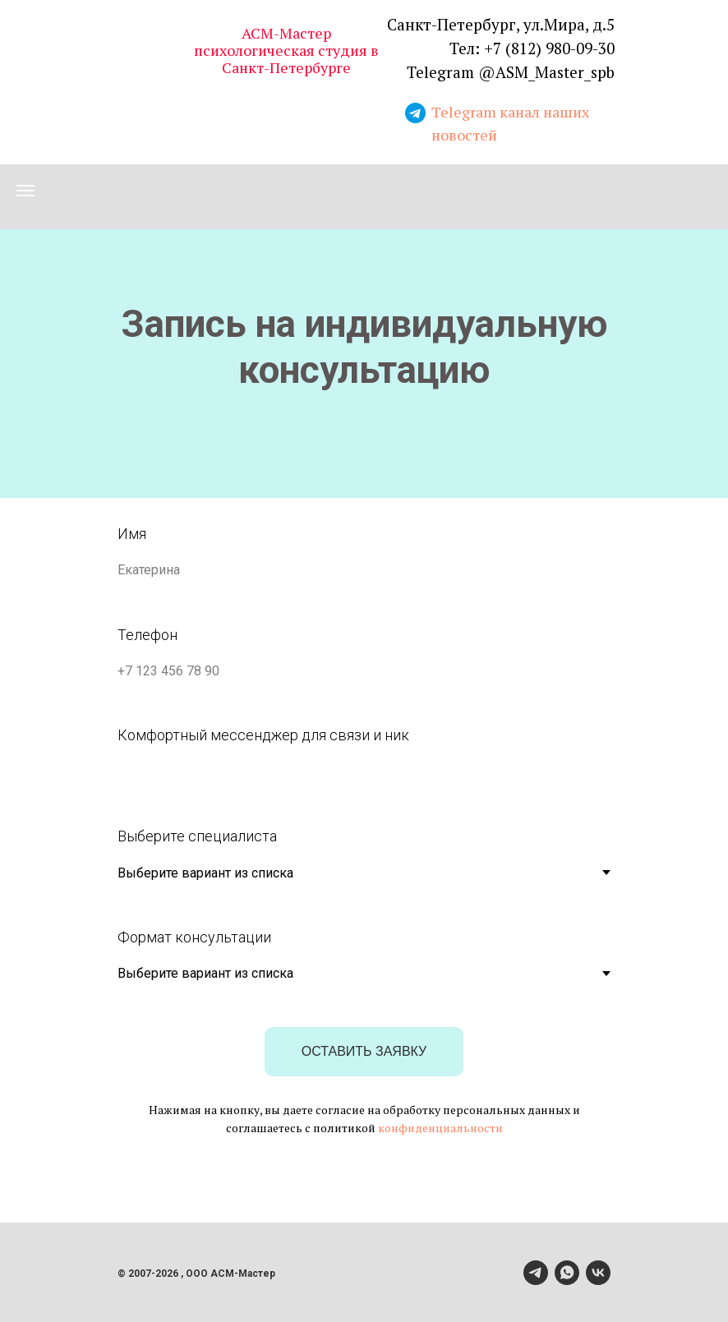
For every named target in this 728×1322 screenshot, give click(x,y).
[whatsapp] (567, 1272)
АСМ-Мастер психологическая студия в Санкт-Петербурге (286, 50)
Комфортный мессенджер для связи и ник (263, 735)
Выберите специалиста (197, 836)
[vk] (598, 1272)
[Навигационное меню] (25, 190)
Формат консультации (194, 937)
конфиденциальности (440, 1127)
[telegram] (535, 1272)
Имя (131, 533)
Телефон (147, 634)
